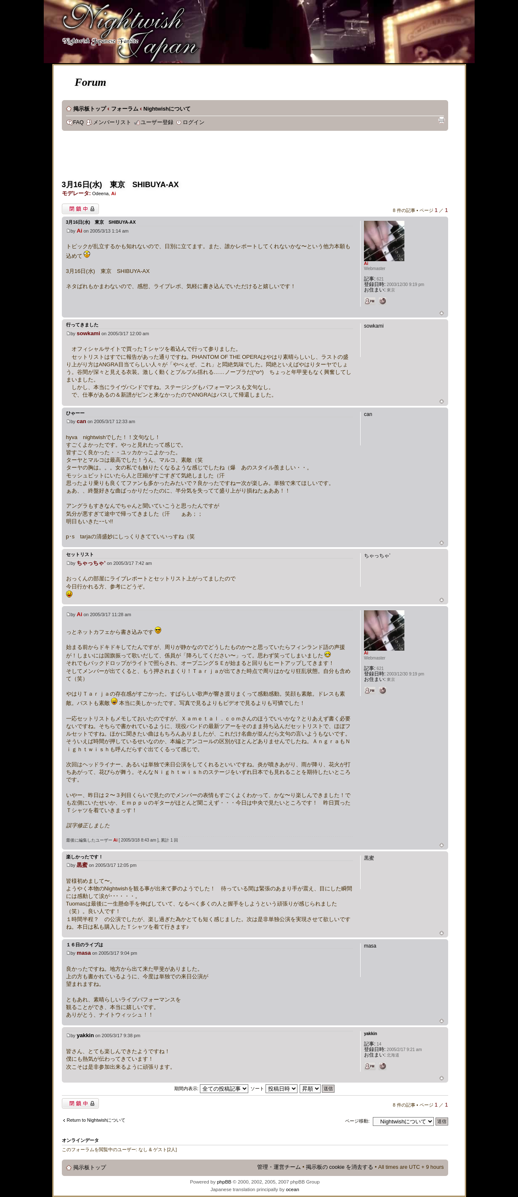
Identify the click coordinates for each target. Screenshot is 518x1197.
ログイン (194, 122)
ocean (292, 1189)
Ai (113, 193)
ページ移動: (357, 1120)
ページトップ (441, 313)
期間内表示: (211, 1088)
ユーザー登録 (157, 122)
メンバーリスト (112, 122)
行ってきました (82, 324)
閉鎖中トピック (80, 209)
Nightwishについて (167, 109)
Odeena (100, 193)
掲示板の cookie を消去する (340, 1167)
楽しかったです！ (84, 856)
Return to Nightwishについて (96, 1120)
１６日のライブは (84, 944)
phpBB (224, 1181)
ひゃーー (75, 413)
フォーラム (124, 109)
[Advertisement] (215, 158)
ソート (274, 1088)
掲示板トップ (89, 109)
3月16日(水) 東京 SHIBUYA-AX (120, 184)
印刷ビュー (441, 120)
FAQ (78, 122)
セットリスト (80, 554)
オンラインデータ (80, 1140)
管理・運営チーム (279, 1167)
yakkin (85, 1035)
